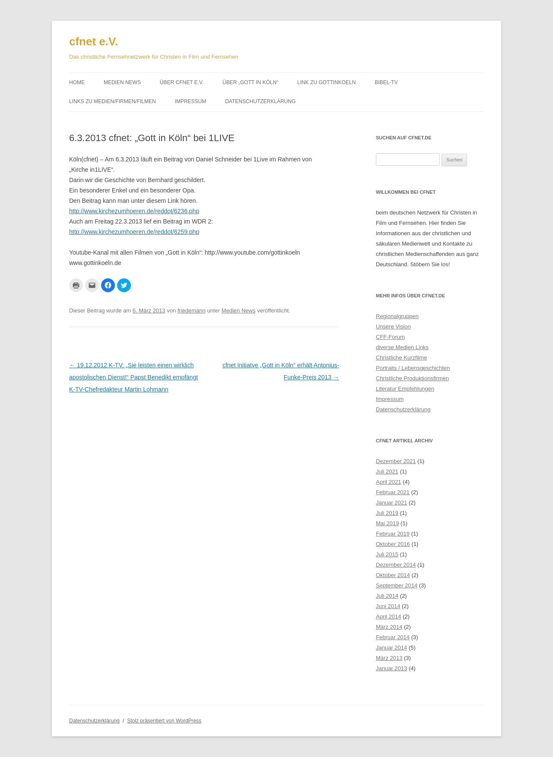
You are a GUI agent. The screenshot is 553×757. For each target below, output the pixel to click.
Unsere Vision (393, 326)
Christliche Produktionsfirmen (412, 378)
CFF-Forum (390, 337)
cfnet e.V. (93, 41)
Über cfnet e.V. (181, 82)
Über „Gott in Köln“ (250, 82)
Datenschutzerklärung (260, 101)
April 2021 (388, 482)
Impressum (191, 101)
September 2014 (396, 585)
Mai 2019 (387, 523)
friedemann (192, 310)
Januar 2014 (391, 647)
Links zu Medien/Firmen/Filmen (112, 101)
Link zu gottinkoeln (326, 82)
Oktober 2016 (393, 544)
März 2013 (389, 658)
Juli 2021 (387, 471)
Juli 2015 (387, 554)
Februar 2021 (393, 492)
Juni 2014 (388, 606)
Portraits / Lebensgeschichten (413, 368)
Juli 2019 (387, 513)
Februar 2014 (393, 637)
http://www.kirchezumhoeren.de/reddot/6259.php (134, 231)
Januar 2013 (391, 668)
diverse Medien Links (402, 347)
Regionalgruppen (397, 316)
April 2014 (388, 616)
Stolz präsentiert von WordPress (164, 721)
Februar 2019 (393, 533)
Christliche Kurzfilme (401, 357)
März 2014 (389, 627)
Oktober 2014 (393, 575)
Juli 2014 (387, 596)
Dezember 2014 (396, 564)
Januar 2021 (391, 502)
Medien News (122, 82)
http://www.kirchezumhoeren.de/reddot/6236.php (134, 211)
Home (77, 82)
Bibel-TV (386, 82)
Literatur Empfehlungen (405, 388)
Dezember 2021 (396, 461)
